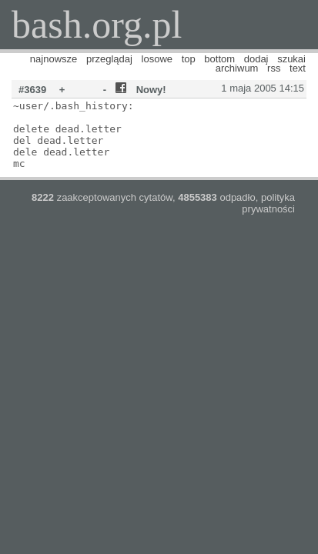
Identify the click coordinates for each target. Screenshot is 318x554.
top (189, 59)
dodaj (256, 59)
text (298, 68)
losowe (157, 59)
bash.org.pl (97, 24)
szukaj (291, 59)
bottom (219, 59)
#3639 (32, 89)
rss (273, 68)
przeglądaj (109, 59)
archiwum (237, 68)
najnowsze (53, 59)
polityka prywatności (268, 203)
